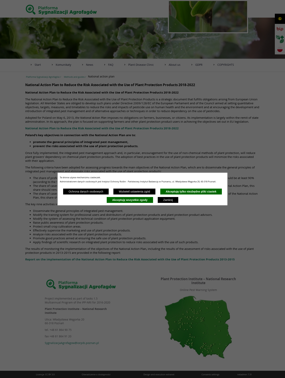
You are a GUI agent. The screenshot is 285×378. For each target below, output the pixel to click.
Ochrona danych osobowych (86, 191)
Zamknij (168, 200)
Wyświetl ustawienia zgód (134, 191)
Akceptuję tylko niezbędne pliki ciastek (191, 191)
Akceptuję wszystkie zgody (130, 200)
